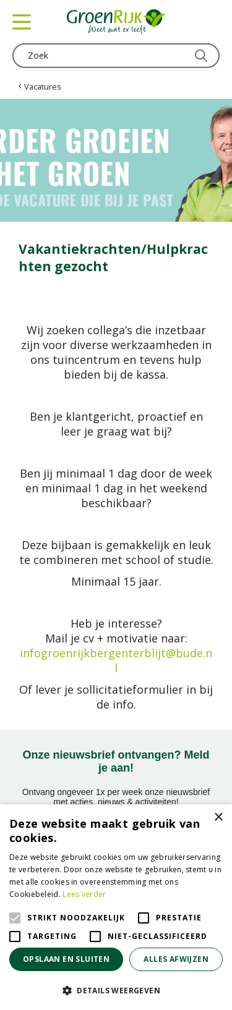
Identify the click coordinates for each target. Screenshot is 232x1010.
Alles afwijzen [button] (176, 959)
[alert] (116, 907)
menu (21, 21)
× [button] (218, 817)
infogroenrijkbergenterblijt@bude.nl (116, 660)
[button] (116, 990)
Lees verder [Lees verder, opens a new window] (84, 894)
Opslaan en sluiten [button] (66, 959)
